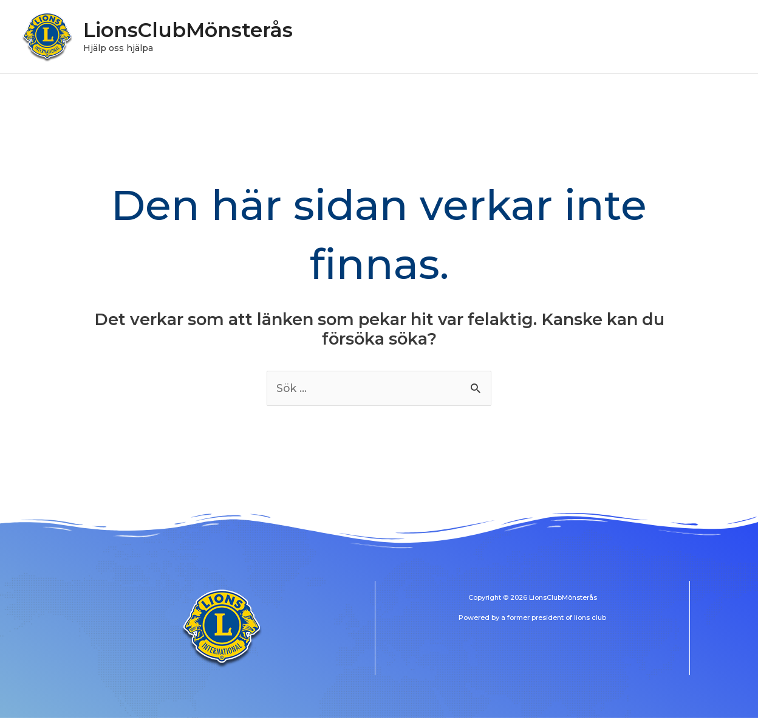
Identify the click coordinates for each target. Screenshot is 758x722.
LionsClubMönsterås (198, 32)
